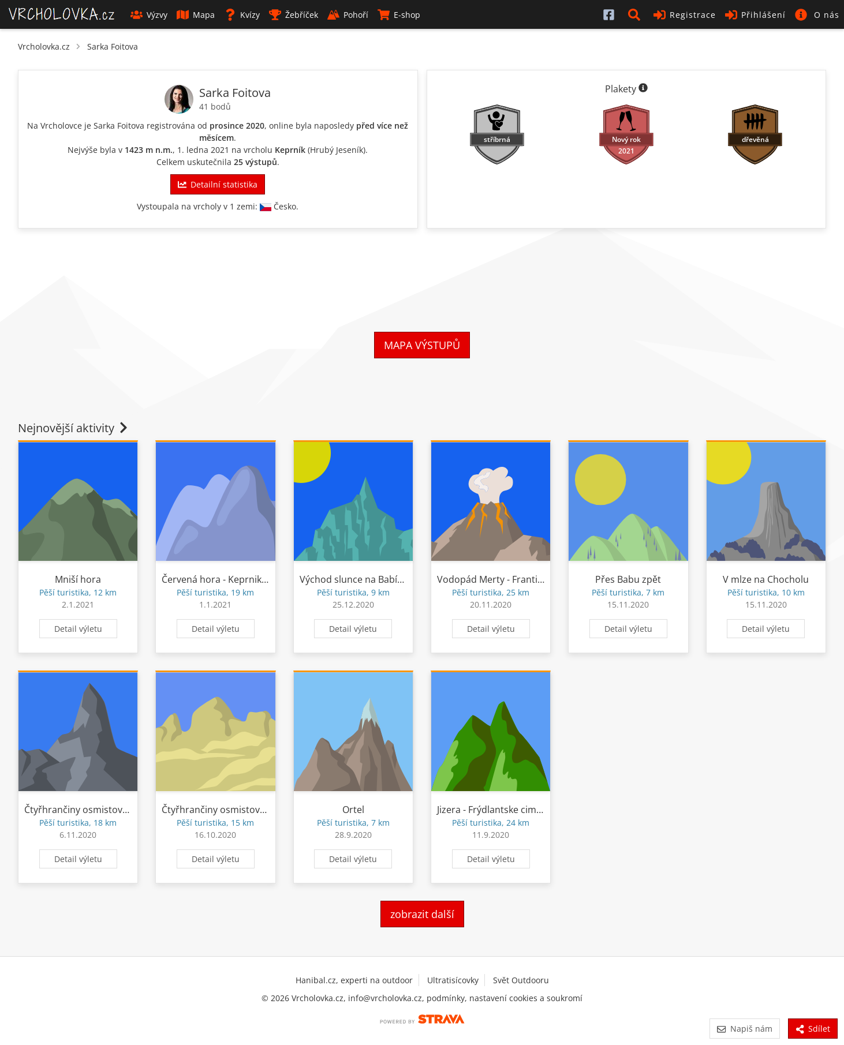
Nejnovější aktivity (74, 428)
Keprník (290, 149)
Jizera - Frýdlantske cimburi (495, 809)
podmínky (446, 997)
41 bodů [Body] (215, 106)
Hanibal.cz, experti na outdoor (354, 980)
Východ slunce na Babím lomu (365, 579)
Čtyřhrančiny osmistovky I (218, 809)
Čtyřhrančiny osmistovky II (81, 809)
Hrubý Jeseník (336, 149)
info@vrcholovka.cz (385, 997)
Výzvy (148, 15)
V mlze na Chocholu (766, 579)
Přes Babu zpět (628, 579)
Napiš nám (744, 1028)
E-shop (399, 15)
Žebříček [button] (293, 15)
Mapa (196, 15)
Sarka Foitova (112, 46)
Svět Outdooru (521, 980)
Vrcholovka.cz (44, 46)
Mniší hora (78, 579)
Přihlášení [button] (755, 15)
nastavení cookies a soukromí (525, 997)
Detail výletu (78, 628)
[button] (636, 14)
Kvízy (242, 15)
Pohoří (347, 15)
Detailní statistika (217, 184)
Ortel (353, 809)
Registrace (684, 15)
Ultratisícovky (453, 980)
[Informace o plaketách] (643, 89)
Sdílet (813, 1028)
